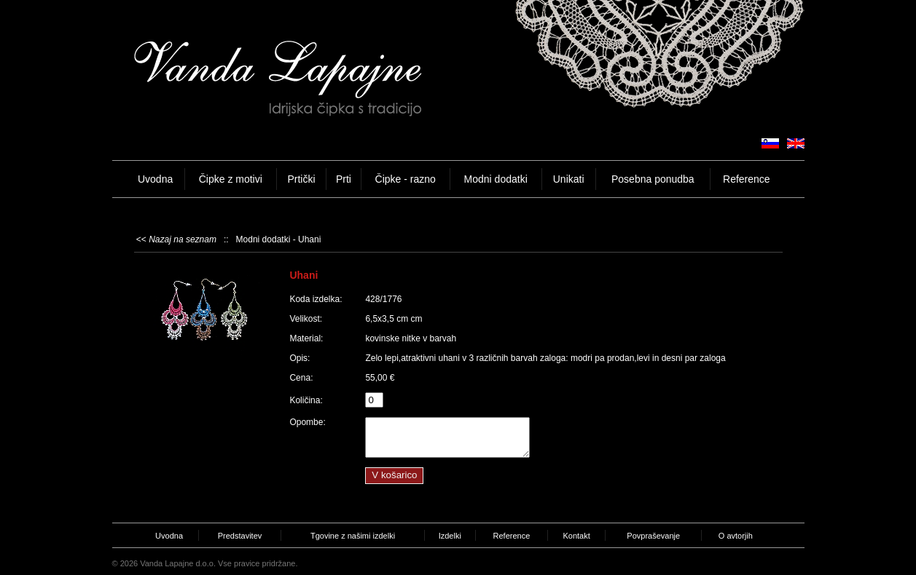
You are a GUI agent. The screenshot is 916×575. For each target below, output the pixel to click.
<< (176, 239)
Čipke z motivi (230, 179)
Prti (343, 179)
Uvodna (155, 179)
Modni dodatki (496, 179)
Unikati (568, 179)
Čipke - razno (405, 179)
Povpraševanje (653, 535)
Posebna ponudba (652, 179)
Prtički (301, 179)
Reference (746, 179)
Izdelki (450, 535)
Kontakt (576, 535)
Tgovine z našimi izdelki (352, 535)
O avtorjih (736, 535)
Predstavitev (240, 535)
